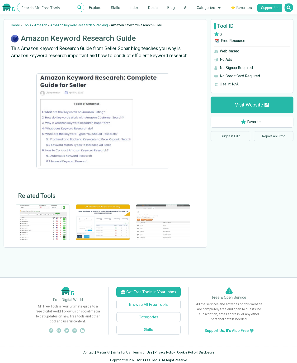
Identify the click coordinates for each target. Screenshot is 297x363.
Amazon (40, 25)
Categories (209, 8)
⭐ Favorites (241, 7)
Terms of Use (142, 352)
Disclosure (206, 352)
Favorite (251, 121)
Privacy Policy (165, 352)
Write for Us (121, 352)
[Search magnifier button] (80, 7)
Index (134, 7)
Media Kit (103, 352)
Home (15, 25)
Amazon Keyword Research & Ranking (79, 25)
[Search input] (48, 7)
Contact (88, 352)
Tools (27, 25)
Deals (153, 7)
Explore (95, 7)
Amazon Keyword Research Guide (78, 38)
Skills (115, 7)
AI (186, 7)
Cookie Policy (187, 352)
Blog (171, 7)
